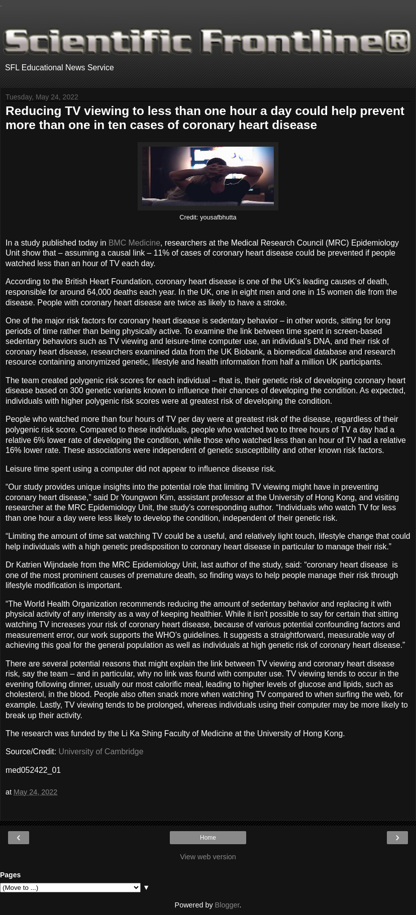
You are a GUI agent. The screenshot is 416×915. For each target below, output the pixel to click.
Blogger (227, 905)
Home (208, 837)
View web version (208, 857)
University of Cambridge (101, 751)
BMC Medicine (134, 243)
